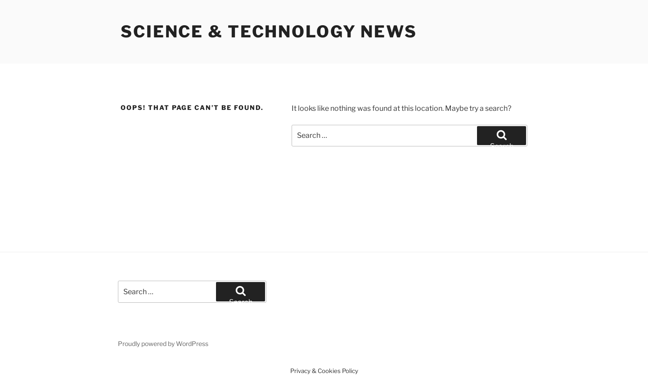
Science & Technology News (269, 31)
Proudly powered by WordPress (163, 343)
